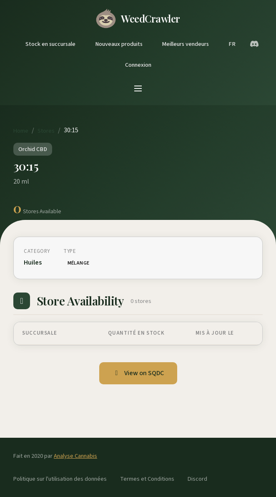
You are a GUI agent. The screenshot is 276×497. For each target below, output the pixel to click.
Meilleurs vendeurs (185, 44)
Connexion (138, 65)
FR (232, 44)
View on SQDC (138, 373)
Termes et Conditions (147, 478)
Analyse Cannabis (75, 456)
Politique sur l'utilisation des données (60, 478)
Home (20, 130)
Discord (197, 478)
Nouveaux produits (119, 44)
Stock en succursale (50, 44)
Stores (46, 130)
